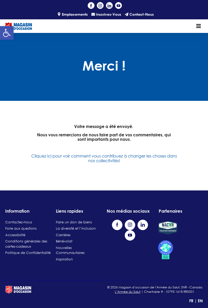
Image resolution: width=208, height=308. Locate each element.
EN (200, 300)
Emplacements (72, 14)
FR (191, 300)
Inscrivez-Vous (106, 14)
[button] (7, 33)
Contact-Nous (139, 14)
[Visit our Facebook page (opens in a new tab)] (91, 5)
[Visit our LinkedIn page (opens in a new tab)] (109, 5)
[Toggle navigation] (198, 26)
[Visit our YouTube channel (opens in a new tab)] (118, 5)
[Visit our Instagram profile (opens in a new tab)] (100, 5)
